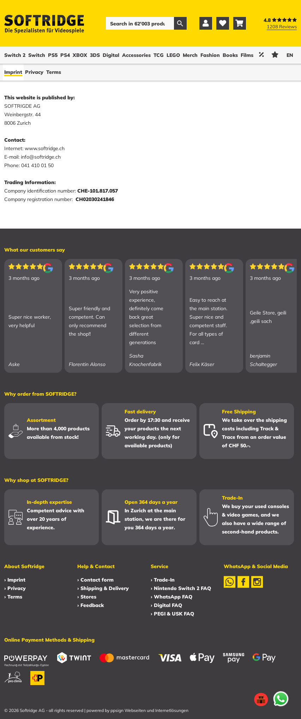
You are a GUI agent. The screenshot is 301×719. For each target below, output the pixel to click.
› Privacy (15, 588)
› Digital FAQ (166, 605)
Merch (190, 55)
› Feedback (90, 605)
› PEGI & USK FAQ (172, 614)
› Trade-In (163, 580)
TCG (158, 55)
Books (230, 55)
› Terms (13, 597)
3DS (95, 55)
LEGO (173, 55)
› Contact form (95, 580)
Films (247, 55)
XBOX (80, 55)
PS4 (65, 55)
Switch (36, 55)
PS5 (53, 55)
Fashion (210, 55)
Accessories (136, 55)
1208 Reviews (282, 26)
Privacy (34, 72)
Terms (53, 72)
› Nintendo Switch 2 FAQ (181, 588)
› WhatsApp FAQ (171, 597)
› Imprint (14, 580)
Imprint (13, 72)
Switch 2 (14, 55)
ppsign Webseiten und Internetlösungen (149, 710)
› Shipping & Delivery (103, 588)
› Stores (86, 597)
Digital (111, 55)
